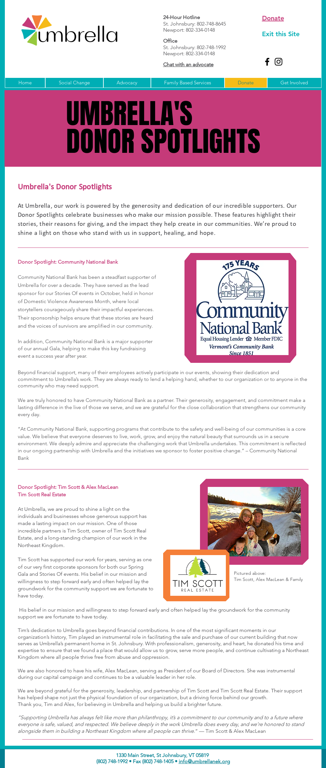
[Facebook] (267, 62)
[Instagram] (278, 62)
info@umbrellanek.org (204, 761)
